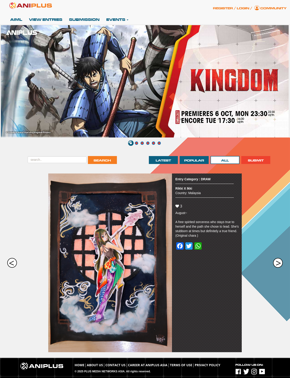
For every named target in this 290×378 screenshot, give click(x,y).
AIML (16, 19)
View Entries (45, 19)
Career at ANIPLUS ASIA (147, 365)
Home (79, 365)
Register (223, 8)
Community (273, 8)
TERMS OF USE (181, 365)
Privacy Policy (207, 365)
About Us (95, 365)
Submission (84, 19)
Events (117, 19)
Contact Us (115, 365)
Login (243, 8)
